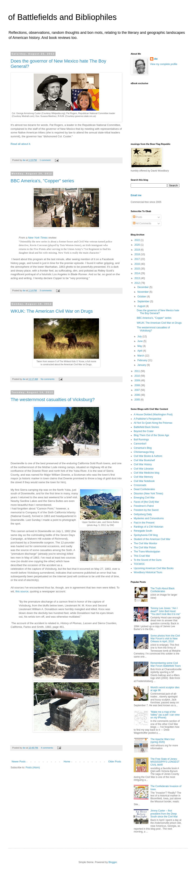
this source (21, 591)
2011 (138, 371)
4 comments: (47, 748)
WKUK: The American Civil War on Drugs (52, 311)
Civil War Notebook (144, 481)
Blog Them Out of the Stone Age (151, 435)
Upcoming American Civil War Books (154, 568)
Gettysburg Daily (143, 514)
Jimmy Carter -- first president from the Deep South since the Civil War (164, 813)
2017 (138, 259)
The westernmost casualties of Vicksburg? (53, 399)
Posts (137, 217)
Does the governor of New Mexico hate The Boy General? (158, 312)
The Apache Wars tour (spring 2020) (162, 740)
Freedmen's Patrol (144, 506)
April (140, 350)
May (140, 346)
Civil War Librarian (144, 468)
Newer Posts (19, 761)
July (140, 336)
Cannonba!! (140, 443)
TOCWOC (139, 564)
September (143, 301)
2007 (138, 390)
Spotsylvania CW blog (146, 535)
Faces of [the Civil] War (146, 501)
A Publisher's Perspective (147, 418)
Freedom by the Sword (146, 510)
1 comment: (46, 160)
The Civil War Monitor (145, 543)
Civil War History (143, 464)
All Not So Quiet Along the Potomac (153, 422)
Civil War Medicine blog (146, 472)
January (142, 365)
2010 (138, 375)
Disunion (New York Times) (148, 493)
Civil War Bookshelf (144, 460)
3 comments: (46, 290)
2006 (138, 395)
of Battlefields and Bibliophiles (62, 17)
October (142, 296)
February (142, 360)
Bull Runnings (141, 439)
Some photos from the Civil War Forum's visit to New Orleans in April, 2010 (165, 638)
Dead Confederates (144, 489)
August (141, 306)
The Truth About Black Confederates (162, 590)
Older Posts (114, 761)
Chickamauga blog (144, 452)
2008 (138, 385)
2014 (138, 273)
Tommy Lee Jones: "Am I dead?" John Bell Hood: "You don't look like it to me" (165, 611)
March (141, 355)
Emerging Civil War (144, 497)
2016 (138, 264)
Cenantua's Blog (143, 447)
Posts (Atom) (33, 767)
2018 (138, 254)
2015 (138, 268)
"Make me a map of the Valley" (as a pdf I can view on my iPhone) (165, 714)
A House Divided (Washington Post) (153, 414)
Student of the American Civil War (152, 539)
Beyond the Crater (144, 431)
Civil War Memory (143, 476)
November (143, 291)
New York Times (38, 237)
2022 (138, 240)
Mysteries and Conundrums (149, 518)
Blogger (112, 862)
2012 (138, 283)
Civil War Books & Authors (148, 456)
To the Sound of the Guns (147, 560)
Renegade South (143, 530)
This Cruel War (142, 555)
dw (156, 58)
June (140, 341)
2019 (138, 249)
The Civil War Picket (145, 547)
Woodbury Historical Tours (148, 572)
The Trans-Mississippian (147, 551)
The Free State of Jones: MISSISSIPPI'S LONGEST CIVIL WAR (164, 762)
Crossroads (140, 485)
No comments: (48, 379)
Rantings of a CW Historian (148, 526)
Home (67, 761)
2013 (138, 278)
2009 (138, 380)
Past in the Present (144, 522)
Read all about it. (21, 143)
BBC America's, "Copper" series (42, 180)
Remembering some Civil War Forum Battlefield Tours (165, 664)
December (143, 287)
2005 (138, 399)
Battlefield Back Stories (146, 427)
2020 (138, 244)
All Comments (142, 223)
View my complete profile (163, 64)
